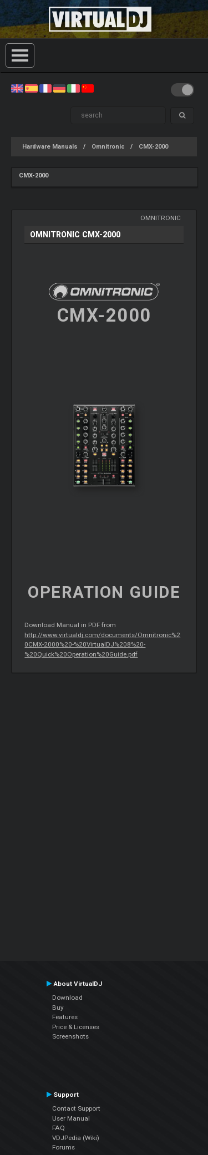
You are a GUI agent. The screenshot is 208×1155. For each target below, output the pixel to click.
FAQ (58, 1128)
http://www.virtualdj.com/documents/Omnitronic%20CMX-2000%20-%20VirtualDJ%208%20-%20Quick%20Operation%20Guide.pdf (102, 644)
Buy (58, 1007)
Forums (63, 1147)
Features (65, 1017)
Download (67, 997)
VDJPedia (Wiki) (75, 1138)
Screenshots (70, 1036)
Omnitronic (108, 146)
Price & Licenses (75, 1027)
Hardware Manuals (50, 146)
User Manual (71, 1118)
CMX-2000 (153, 146)
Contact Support (76, 1108)
